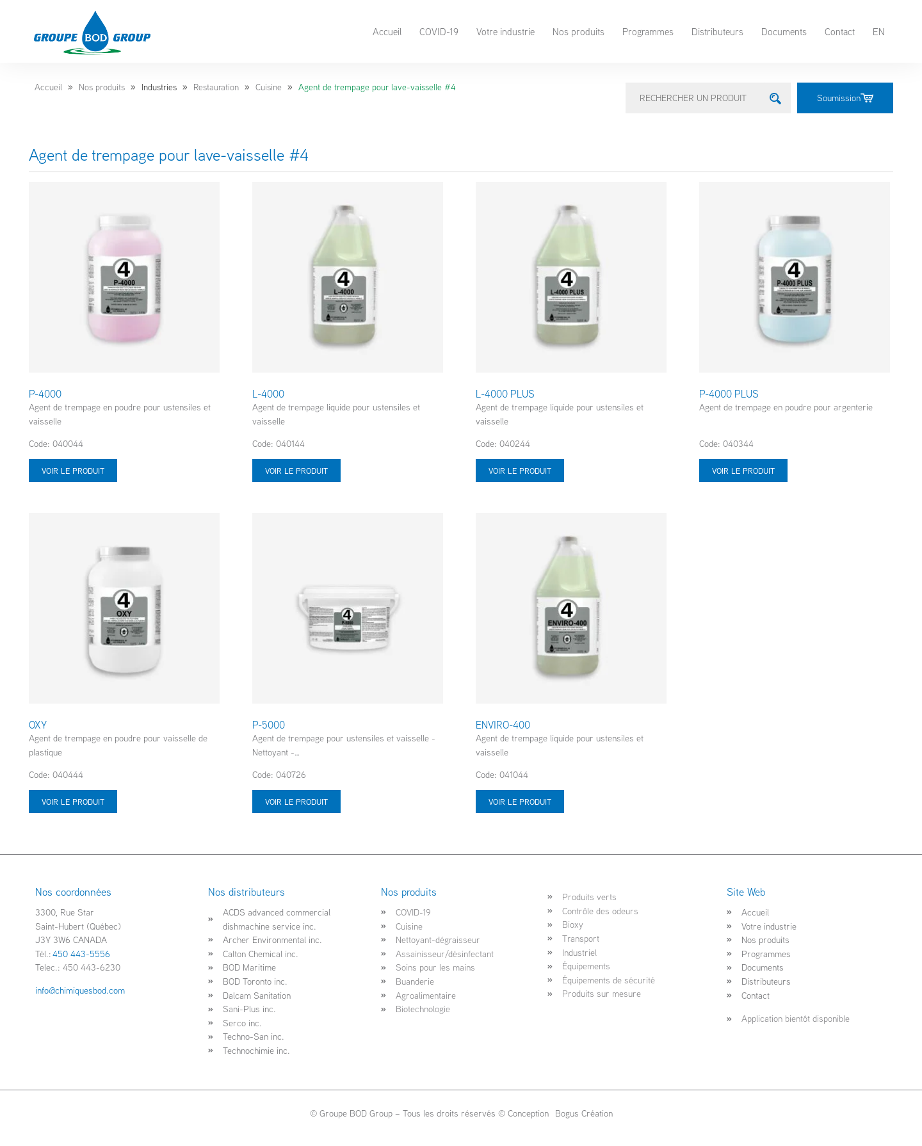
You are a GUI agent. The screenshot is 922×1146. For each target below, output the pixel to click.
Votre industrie (505, 31)
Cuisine (268, 87)
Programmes (648, 31)
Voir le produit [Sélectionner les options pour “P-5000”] (296, 801)
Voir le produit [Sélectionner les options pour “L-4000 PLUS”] (520, 470)
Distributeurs (717, 31)
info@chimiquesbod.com (80, 990)
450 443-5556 (81, 954)
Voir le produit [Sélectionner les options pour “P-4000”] (73, 470)
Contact (840, 31)
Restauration (216, 87)
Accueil (387, 31)
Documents (784, 31)
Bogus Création (583, 1113)
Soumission (845, 98)
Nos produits (578, 31)
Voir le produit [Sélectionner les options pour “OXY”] (73, 801)
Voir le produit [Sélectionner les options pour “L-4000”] (296, 470)
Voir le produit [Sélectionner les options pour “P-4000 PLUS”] (743, 470)
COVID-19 (438, 31)
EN (879, 31)
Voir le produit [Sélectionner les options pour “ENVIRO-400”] (520, 801)
